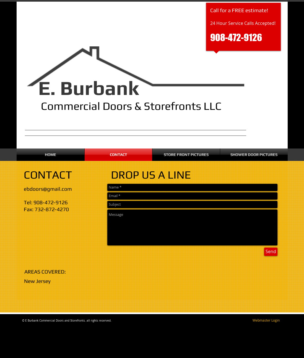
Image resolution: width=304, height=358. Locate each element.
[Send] (270, 252)
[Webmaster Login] (266, 320)
